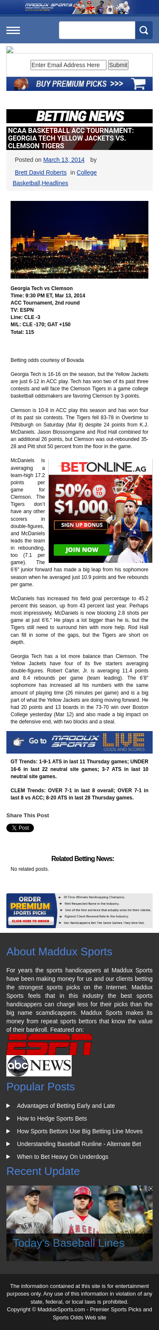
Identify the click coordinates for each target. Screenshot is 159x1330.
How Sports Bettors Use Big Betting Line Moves (79, 1131)
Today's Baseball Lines (69, 1243)
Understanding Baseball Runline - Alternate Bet (79, 1144)
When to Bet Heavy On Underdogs (63, 1156)
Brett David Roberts (41, 172)
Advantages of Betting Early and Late (66, 1105)
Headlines (55, 183)
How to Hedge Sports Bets (52, 1118)
